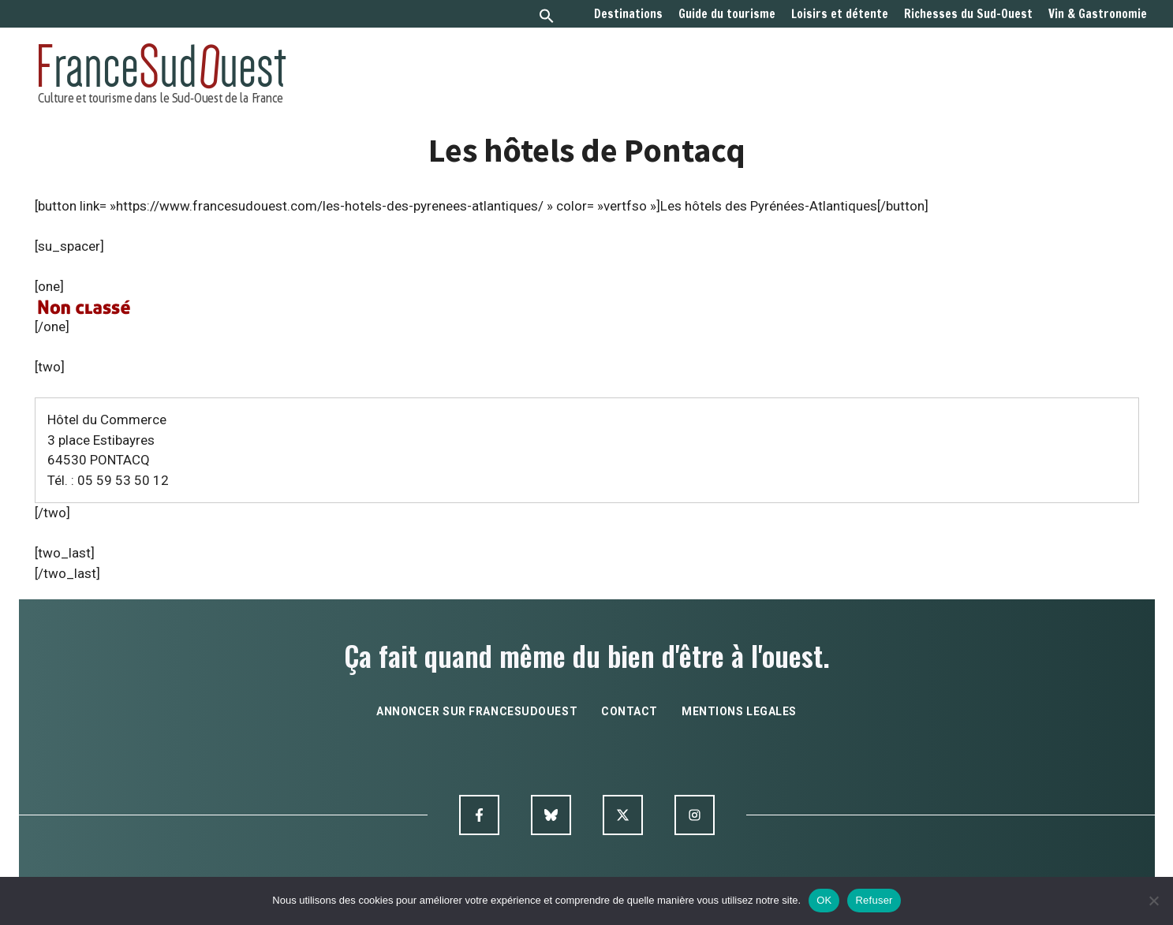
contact (629, 711)
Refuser (873, 900)
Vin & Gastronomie (1097, 14)
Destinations (628, 14)
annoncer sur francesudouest (476, 711)
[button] (546, 18)
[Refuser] (1153, 900)
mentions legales (739, 711)
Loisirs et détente (839, 14)
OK (823, 900)
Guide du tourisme (726, 14)
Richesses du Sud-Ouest (968, 14)
